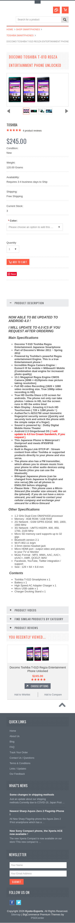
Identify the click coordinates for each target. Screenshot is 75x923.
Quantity (11, 242)
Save (13, 274)
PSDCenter (37, 918)
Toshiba (12, 124)
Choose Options (39, 686)
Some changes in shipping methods (32, 795)
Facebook (12, 902)
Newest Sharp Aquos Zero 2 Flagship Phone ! (37, 813)
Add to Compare (53, 694)
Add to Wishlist (22, 694)
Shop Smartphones (28, 29)
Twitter (18, 902)
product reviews (32, 130)
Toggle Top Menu (38, 2)
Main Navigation (10, 19)
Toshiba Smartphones (20, 35)
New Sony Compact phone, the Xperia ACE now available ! (36, 833)
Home (10, 29)
